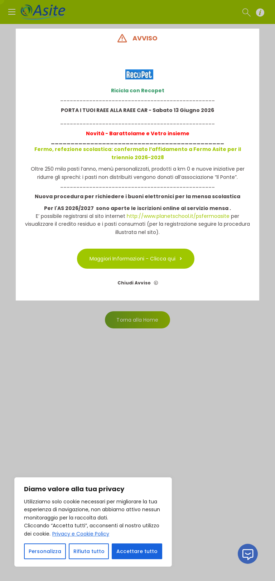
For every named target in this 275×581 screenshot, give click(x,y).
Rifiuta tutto (89, 551)
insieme (178, 133)
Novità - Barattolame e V (120, 133)
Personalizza (45, 551)
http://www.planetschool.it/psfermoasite (178, 216)
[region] (93, 522)
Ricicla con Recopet (137, 90)
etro (160, 133)
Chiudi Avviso (137, 283)
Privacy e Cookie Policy (80, 533)
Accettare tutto (137, 551)
